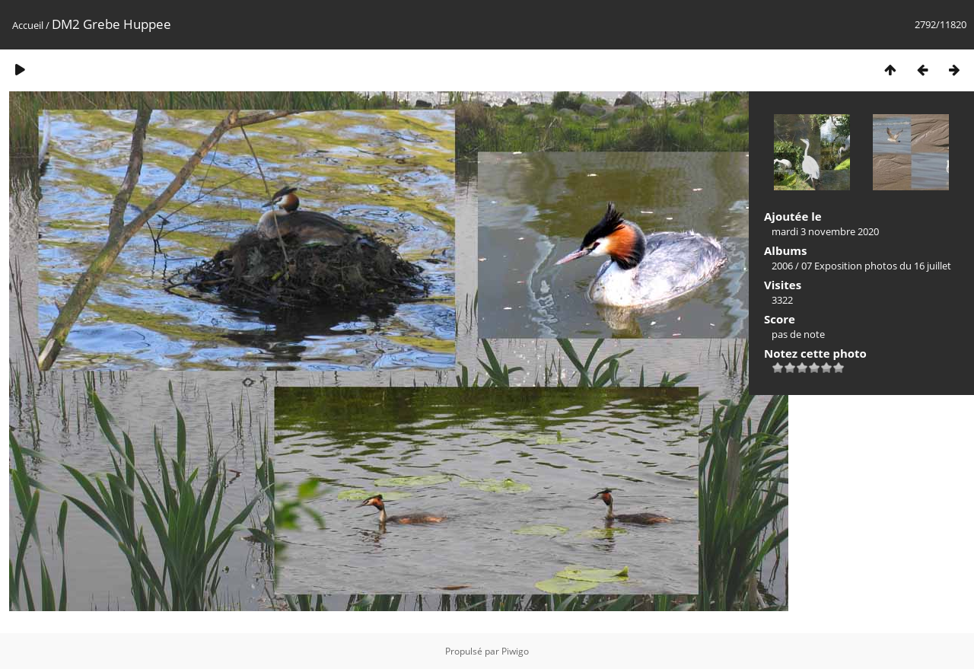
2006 (782, 265)
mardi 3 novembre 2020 (825, 231)
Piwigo (515, 651)
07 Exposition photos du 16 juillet (876, 265)
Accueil (27, 25)
